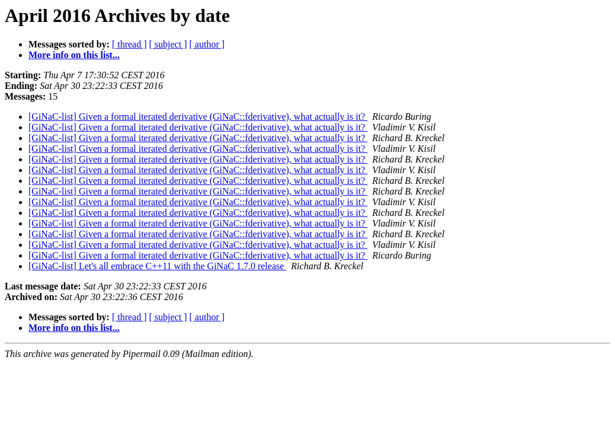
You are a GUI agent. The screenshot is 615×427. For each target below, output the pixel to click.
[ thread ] (129, 44)
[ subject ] (168, 44)
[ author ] (207, 44)
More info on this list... (74, 55)
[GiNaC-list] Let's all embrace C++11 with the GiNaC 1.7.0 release (157, 266)
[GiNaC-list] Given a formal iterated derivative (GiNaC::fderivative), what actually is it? (197, 116)
